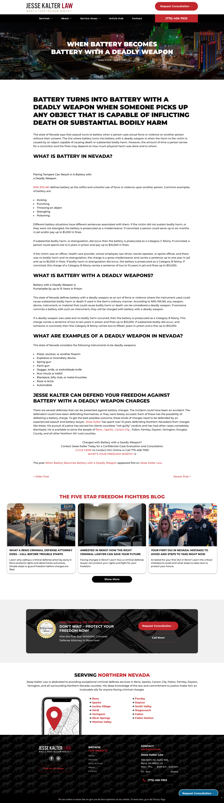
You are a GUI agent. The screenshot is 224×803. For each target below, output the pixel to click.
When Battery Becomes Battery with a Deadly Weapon (81, 462)
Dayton (140, 702)
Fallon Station (144, 718)
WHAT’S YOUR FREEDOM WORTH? (111, 454)
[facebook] (51, 759)
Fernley (140, 698)
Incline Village (101, 706)
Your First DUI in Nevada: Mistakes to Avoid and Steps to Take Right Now (179, 552)
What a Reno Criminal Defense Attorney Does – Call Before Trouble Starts (40, 552)
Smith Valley (143, 706)
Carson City (122, 429)
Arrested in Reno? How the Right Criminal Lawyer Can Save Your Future (110, 552)
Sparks (108, 429)
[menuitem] (46, 18)
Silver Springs (101, 718)
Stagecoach (143, 710)
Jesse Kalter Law (151, 462)
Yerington (98, 714)
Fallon (139, 714)
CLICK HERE (83, 450)
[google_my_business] (58, 759)
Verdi (96, 710)
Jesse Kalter (93, 421)
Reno (99, 429)
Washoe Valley (102, 722)
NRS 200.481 (41, 187)
